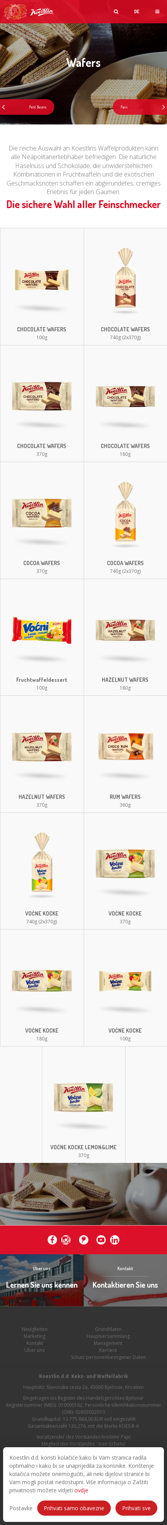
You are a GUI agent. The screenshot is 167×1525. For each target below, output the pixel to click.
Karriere (108, 1358)
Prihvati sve (136, 1508)
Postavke (21, 1508)
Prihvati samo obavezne (74, 1508)
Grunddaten (108, 1337)
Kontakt (34, 1351)
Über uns (34, 1358)
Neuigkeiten (35, 1337)
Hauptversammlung (108, 1344)
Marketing (34, 1344)
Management (108, 1351)
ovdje (81, 1490)
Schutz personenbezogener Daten (108, 1365)
